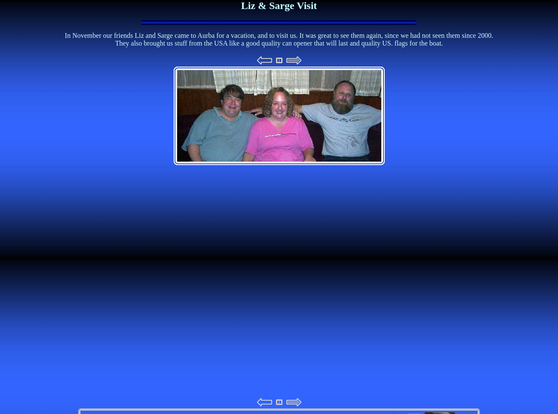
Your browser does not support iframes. (279, 231)
